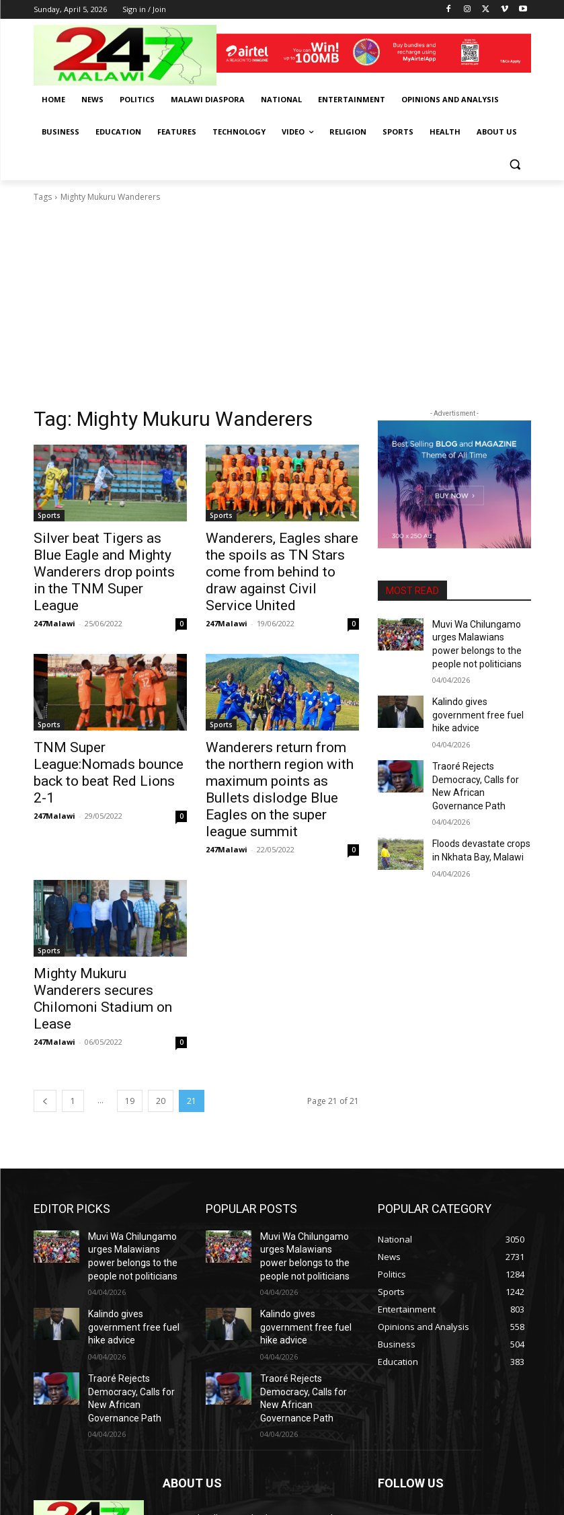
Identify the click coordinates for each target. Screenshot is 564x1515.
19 (129, 1026)
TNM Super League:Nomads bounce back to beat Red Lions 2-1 (104, 736)
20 (160, 1026)
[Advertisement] (282, 305)
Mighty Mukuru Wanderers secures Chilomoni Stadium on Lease (103, 935)
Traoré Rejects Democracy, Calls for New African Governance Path (480, 753)
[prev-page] (45, 1026)
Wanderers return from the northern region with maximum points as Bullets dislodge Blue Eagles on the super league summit (275, 751)
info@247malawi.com (253, 1442)
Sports (49, 515)
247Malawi (54, 598)
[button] (515, 164)
